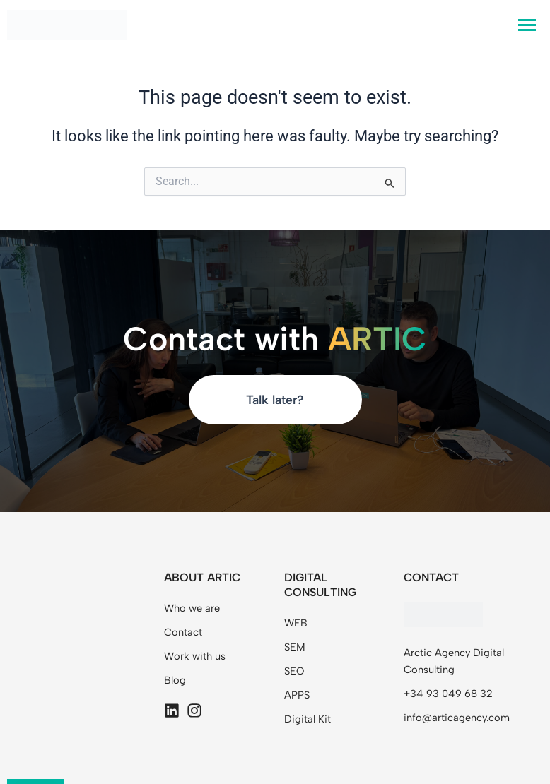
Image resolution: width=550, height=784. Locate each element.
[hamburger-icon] (527, 25)
